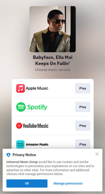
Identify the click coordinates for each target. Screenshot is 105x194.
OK (27, 183)
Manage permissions (68, 183)
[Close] (97, 154)
